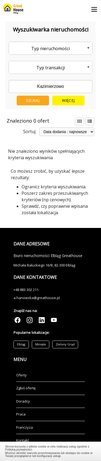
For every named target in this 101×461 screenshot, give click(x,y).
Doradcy (23, 401)
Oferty (21, 375)
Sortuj (29, 131)
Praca (21, 414)
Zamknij (50, 450)
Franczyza (24, 427)
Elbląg (21, 344)
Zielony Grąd (65, 344)
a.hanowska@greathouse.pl (36, 297)
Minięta (40, 344)
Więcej (68, 100)
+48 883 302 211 (26, 289)
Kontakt (22, 440)
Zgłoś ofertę (26, 388)
